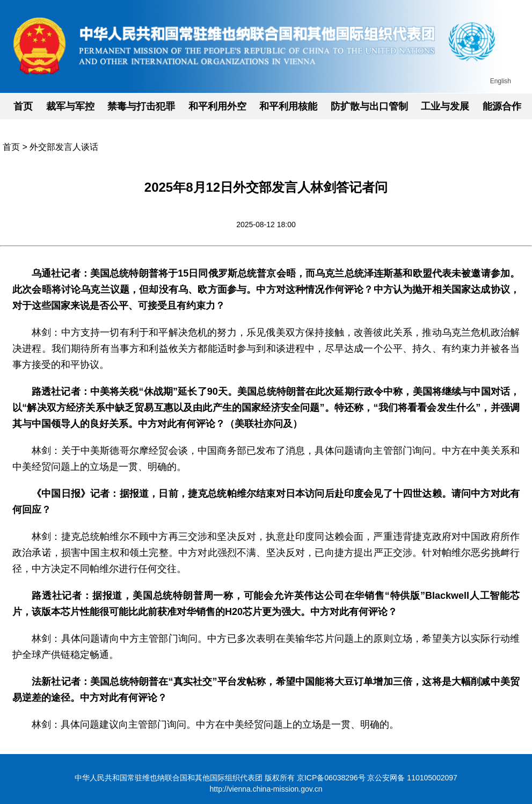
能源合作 (502, 106)
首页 (23, 106)
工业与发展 (445, 106)
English (500, 81)
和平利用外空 (217, 106)
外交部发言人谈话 (64, 146)
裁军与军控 (70, 106)
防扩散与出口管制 (369, 106)
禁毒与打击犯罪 (141, 106)
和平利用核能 (288, 106)
